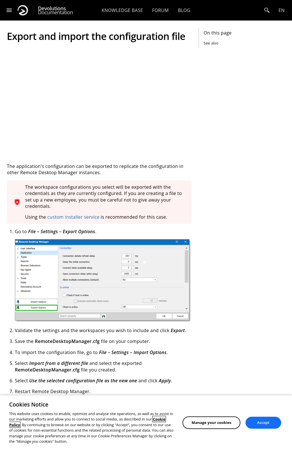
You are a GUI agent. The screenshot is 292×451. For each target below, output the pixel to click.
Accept (263, 422)
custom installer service (73, 217)
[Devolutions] (23, 10)
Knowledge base (122, 10)
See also (211, 43)
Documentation (55, 10)
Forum (160, 10)
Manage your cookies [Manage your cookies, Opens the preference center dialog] (212, 422)
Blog (184, 10)
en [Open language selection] (281, 10)
